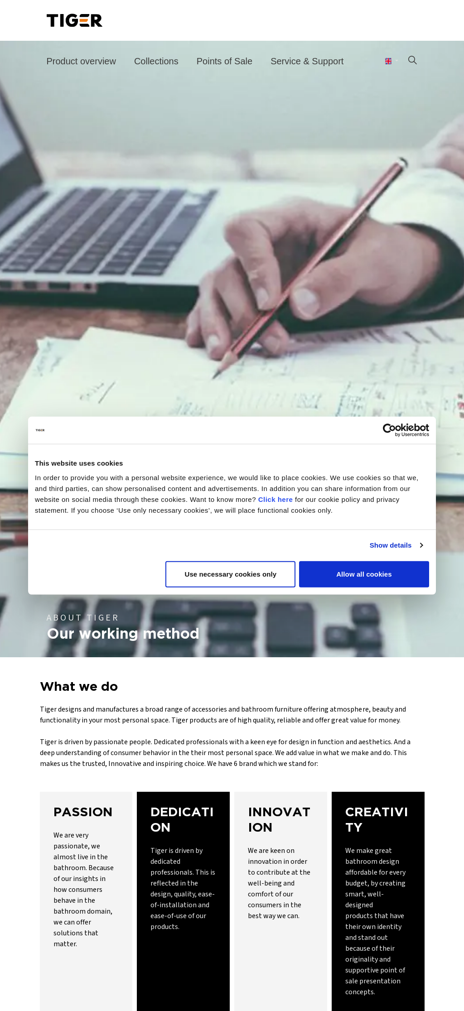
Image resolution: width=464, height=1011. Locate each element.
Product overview (81, 61)
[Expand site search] (412, 61)
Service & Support (307, 61)
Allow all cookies (364, 574)
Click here (275, 499)
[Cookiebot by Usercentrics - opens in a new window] (389, 430)
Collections (156, 61)
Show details (391, 545)
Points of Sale (224, 61)
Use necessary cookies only (231, 574)
